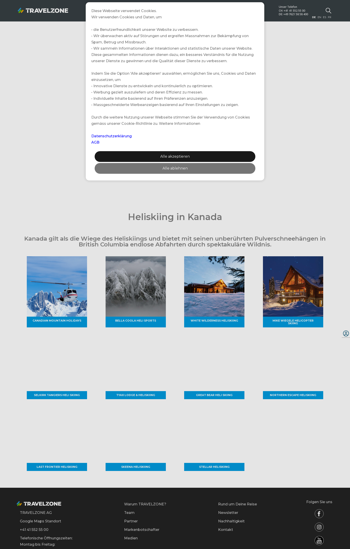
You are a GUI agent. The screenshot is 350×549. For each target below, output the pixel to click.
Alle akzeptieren (175, 156)
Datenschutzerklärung (111, 136)
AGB (95, 142)
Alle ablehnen (175, 168)
